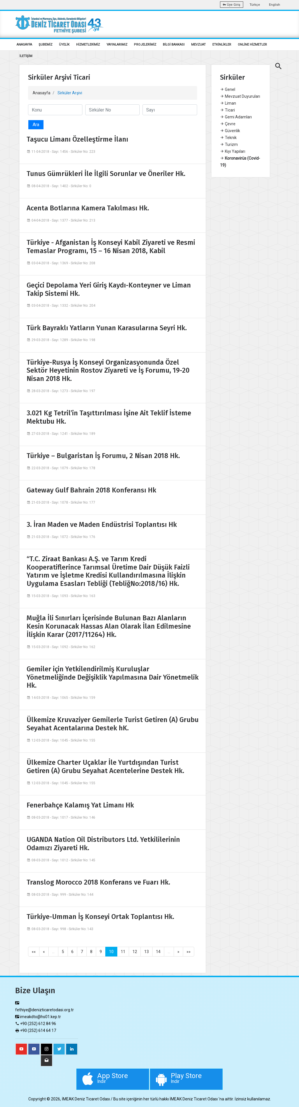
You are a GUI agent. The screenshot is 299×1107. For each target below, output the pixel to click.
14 (158, 951)
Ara (36, 124)
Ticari (227, 110)
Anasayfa (41, 93)
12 (134, 951)
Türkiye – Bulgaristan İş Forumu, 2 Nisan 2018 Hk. (103, 456)
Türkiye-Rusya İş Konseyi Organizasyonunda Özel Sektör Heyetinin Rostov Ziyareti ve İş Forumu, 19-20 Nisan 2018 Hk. (108, 370)
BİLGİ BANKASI (174, 44)
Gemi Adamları (236, 117)
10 (111, 951)
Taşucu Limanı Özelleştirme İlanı (77, 139)
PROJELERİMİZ (145, 44)
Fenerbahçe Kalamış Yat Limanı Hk (80, 805)
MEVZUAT (198, 44)
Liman (228, 103)
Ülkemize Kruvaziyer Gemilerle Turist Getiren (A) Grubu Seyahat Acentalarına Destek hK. (113, 724)
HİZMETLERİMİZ (88, 44)
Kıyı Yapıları (232, 151)
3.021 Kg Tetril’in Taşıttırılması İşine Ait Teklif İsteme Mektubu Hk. (109, 417)
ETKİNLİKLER (221, 44)
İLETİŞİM (25, 56)
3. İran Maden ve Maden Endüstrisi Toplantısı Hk (102, 525)
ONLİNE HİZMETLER (252, 44)
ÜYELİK (64, 44)
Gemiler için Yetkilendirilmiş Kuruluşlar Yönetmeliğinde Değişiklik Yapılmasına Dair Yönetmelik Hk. (113, 677)
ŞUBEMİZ (45, 44)
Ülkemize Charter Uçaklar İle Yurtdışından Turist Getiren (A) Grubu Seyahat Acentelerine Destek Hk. (105, 766)
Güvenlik (230, 130)
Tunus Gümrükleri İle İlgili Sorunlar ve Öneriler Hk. (106, 174)
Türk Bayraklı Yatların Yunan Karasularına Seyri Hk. (107, 328)
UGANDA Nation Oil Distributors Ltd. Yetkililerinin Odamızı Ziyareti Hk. (103, 844)
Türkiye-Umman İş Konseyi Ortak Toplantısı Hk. (100, 917)
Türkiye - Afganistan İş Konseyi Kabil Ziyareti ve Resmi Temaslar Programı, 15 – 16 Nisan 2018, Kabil (111, 246)
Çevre (227, 124)
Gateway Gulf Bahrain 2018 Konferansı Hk (91, 490)
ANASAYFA (24, 44)
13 (146, 951)
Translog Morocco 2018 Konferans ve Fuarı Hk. (98, 882)
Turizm (229, 144)
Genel (227, 89)
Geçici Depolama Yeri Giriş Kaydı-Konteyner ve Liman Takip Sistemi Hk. (109, 289)
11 (123, 951)
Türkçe (255, 5)
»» (189, 951)
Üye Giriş (231, 5)
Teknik (228, 137)
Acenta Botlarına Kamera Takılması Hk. (88, 208)
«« (34, 951)
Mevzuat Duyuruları (240, 96)
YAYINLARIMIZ (116, 44)
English (274, 5)
